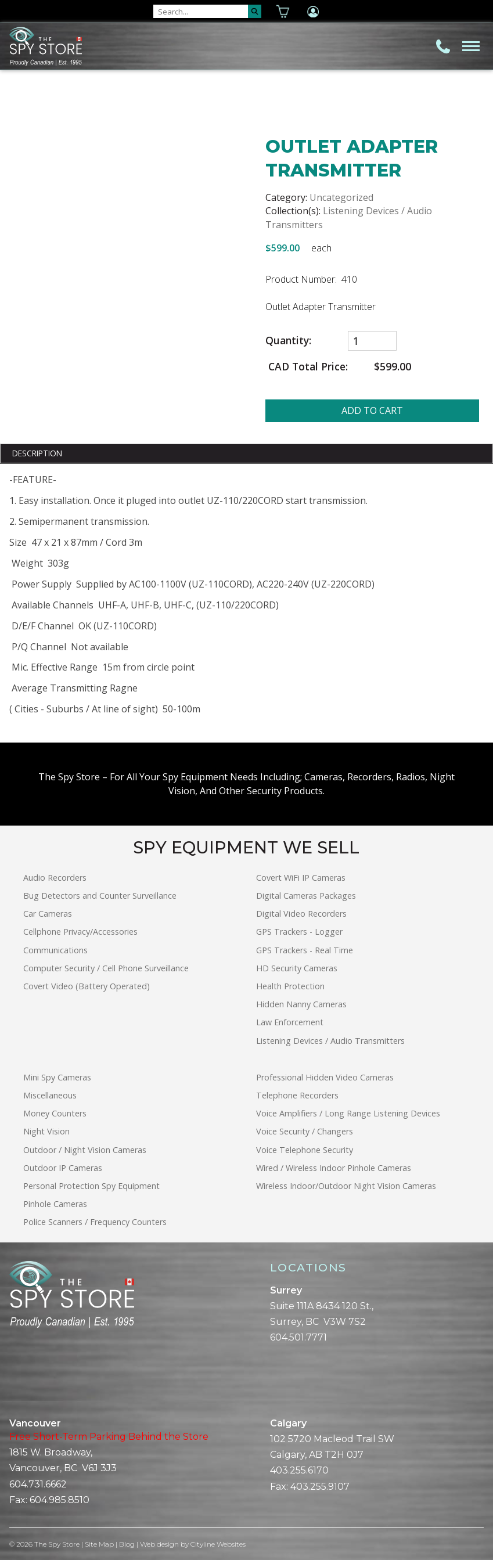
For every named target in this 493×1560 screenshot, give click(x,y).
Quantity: (288, 340)
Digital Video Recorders (301, 913)
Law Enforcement (289, 1022)
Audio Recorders (55, 877)
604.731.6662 (38, 1484)
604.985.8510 (59, 1499)
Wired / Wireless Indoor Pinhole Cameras (333, 1167)
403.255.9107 (320, 1486)
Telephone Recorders (297, 1095)
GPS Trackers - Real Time (304, 950)
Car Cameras (47, 913)
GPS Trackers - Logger (299, 931)
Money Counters (55, 1113)
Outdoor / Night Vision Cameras (84, 1149)
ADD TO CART (372, 410)
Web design (159, 1544)
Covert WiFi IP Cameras (301, 877)
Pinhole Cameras (55, 1203)
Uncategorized (341, 197)
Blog (127, 1544)
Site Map (99, 1544)
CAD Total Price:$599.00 (338, 366)
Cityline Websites (218, 1544)
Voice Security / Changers (304, 1131)
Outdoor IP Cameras (62, 1167)
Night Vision (46, 1131)
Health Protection (290, 986)
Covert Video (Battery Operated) (86, 986)
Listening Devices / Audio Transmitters (330, 1040)
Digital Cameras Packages (306, 895)
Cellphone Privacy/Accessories (80, 931)
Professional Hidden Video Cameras (325, 1077)
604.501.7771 (298, 1337)
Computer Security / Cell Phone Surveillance (106, 968)
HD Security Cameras (296, 968)
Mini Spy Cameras (57, 1077)
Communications (55, 950)
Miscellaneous (50, 1095)
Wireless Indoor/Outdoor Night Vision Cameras (346, 1185)
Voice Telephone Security (304, 1149)
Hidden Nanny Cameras (301, 1004)
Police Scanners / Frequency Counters (95, 1221)
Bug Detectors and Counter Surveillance (100, 895)
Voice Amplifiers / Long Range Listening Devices (348, 1113)
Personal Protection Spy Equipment (91, 1185)
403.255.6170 (299, 1470)
